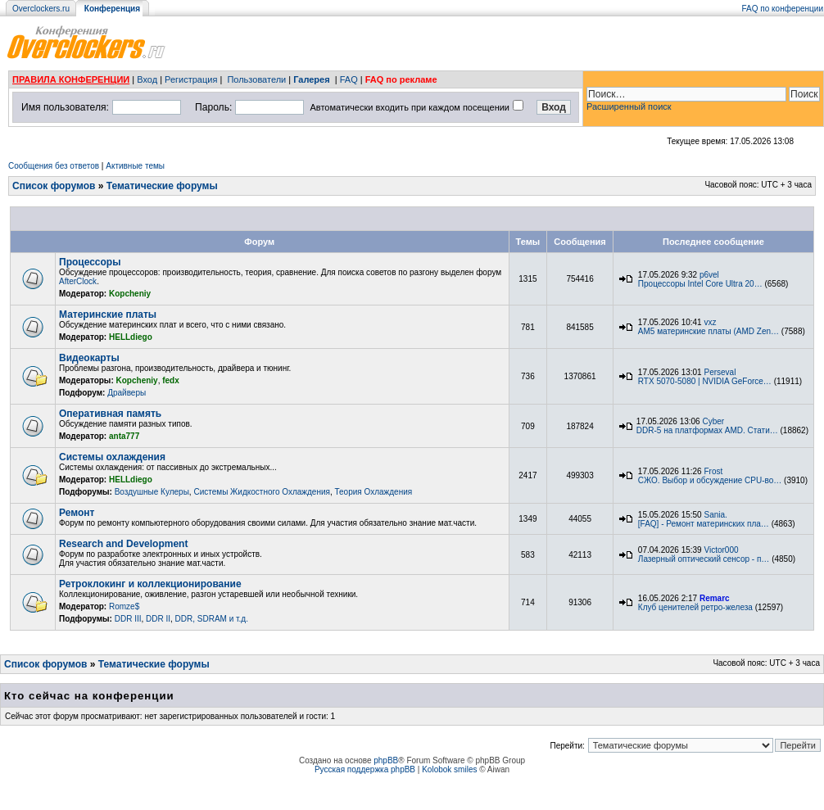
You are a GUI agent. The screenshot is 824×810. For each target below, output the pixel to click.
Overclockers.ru (41, 8)
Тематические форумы (162, 186)
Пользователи (256, 79)
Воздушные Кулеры (152, 491)
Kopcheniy (130, 293)
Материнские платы (107, 314)
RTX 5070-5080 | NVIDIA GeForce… (705, 381)
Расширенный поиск (629, 106)
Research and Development (123, 544)
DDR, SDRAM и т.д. (211, 618)
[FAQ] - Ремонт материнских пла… (703, 523)
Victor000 (721, 549)
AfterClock (78, 281)
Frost (713, 471)
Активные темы (135, 165)
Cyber (713, 421)
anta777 (124, 436)
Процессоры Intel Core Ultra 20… (700, 283)
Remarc (714, 598)
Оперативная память (110, 413)
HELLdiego (130, 337)
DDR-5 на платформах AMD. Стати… (707, 430)
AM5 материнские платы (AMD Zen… (708, 331)
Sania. (715, 514)
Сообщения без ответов (53, 165)
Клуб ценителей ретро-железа (695, 607)
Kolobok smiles (449, 769)
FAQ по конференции (782, 8)
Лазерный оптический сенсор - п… (704, 558)
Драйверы (126, 392)
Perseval (720, 372)
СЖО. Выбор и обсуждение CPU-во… (709, 480)
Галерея (311, 79)
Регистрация (191, 79)
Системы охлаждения (112, 457)
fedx (170, 380)
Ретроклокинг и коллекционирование (150, 584)
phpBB (386, 760)
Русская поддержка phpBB (365, 769)
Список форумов (53, 186)
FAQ (349, 79)
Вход (147, 79)
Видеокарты (89, 358)
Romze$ (124, 606)
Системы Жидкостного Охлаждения (261, 491)
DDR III (128, 618)
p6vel (709, 274)
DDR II (158, 618)
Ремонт (76, 512)
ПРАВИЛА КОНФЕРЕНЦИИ (70, 79)
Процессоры (89, 262)
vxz (710, 322)
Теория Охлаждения (373, 491)
